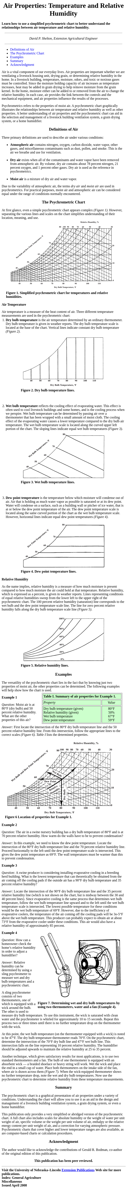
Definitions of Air (22, 49)
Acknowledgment (22, 64)
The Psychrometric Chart (27, 53)
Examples (16, 57)
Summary (16, 61)
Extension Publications (77, 1170)
